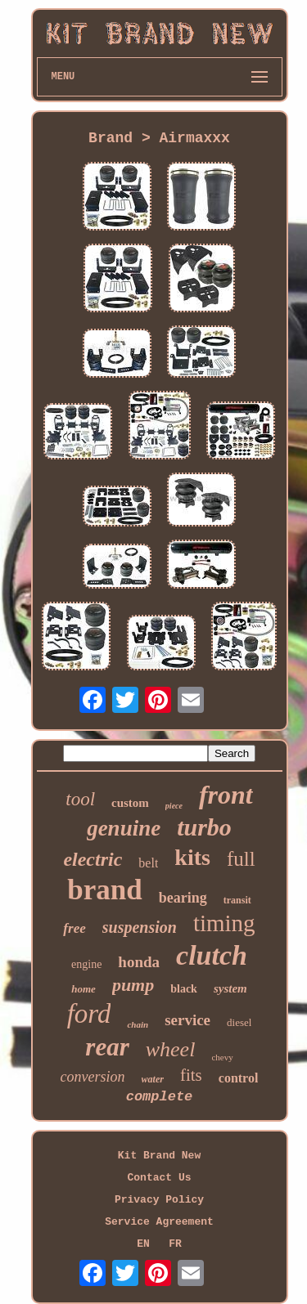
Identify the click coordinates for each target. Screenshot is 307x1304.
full (241, 859)
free (74, 928)
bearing (183, 897)
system (230, 988)
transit (237, 900)
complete (159, 1097)
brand (104, 890)
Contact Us (159, 1178)
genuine (123, 828)
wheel (171, 1049)
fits (191, 1075)
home (83, 989)
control (239, 1078)
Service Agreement (159, 1222)
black (183, 989)
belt (148, 863)
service (187, 1019)
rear (107, 1047)
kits (192, 857)
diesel (239, 1022)
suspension (139, 927)
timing (224, 923)
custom (130, 802)
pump (133, 985)
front (226, 794)
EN (143, 1244)
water (153, 1079)
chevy (222, 1057)
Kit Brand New (159, 1155)
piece (174, 805)
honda (139, 961)
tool (80, 799)
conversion (93, 1077)
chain (137, 1024)
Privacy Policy (159, 1200)
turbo (204, 826)
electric (92, 859)
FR (175, 1244)
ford (89, 1013)
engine (86, 964)
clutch (211, 955)
